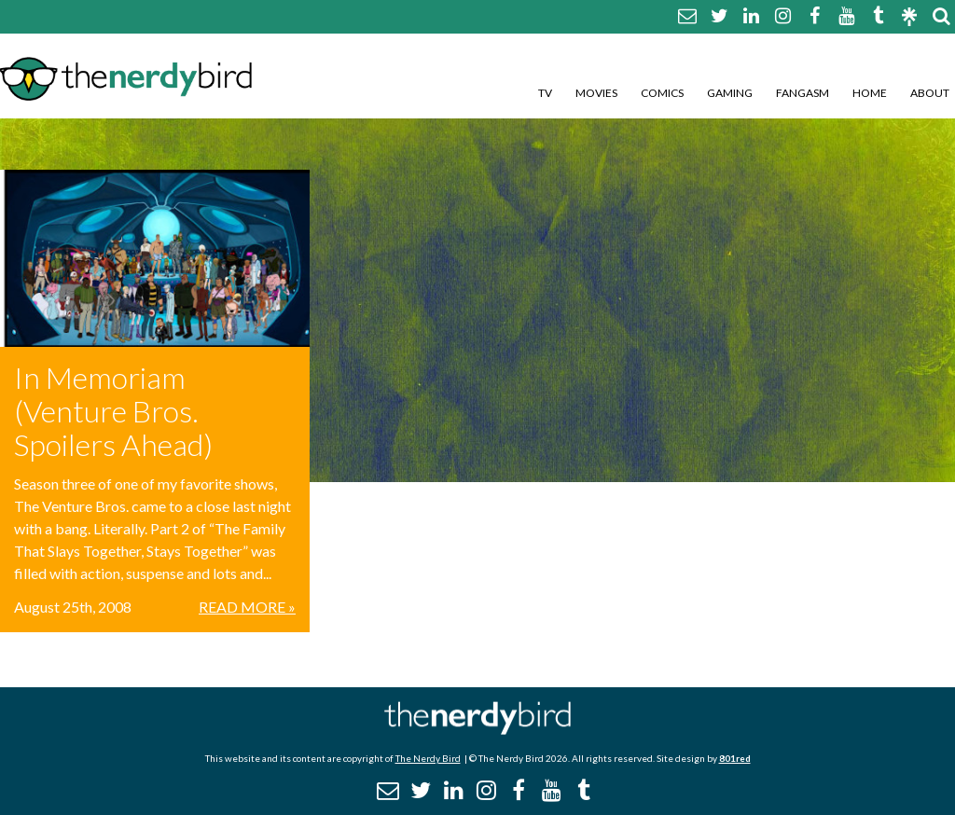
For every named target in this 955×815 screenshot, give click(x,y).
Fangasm (802, 93)
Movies (596, 93)
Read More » (247, 606)
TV (545, 93)
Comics (662, 93)
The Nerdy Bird (428, 758)
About (929, 93)
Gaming (730, 93)
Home (869, 93)
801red (735, 758)
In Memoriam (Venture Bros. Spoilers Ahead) (113, 411)
